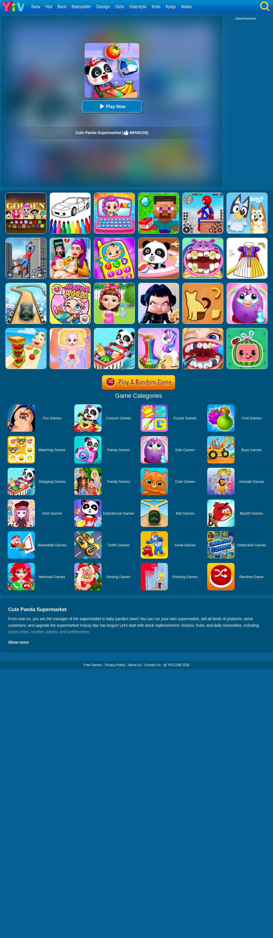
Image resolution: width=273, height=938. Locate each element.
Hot (48, 6)
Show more (18, 642)
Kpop (171, 6)
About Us (134, 665)
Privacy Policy (115, 665)
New (35, 6)
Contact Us (152, 665)
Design (103, 6)
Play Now (111, 106)
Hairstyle (138, 6)
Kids (156, 6)
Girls (119, 6)
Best (62, 6)
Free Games (93, 665)
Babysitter (81, 6)
